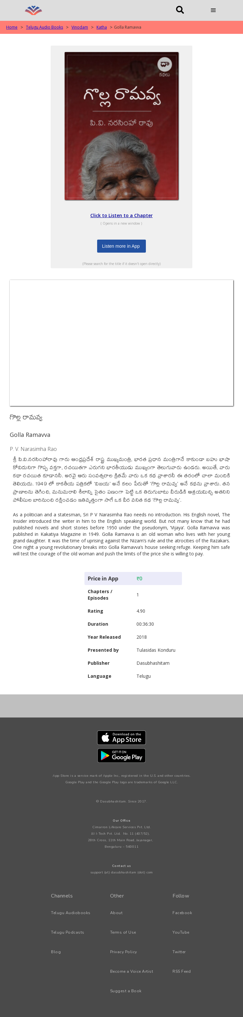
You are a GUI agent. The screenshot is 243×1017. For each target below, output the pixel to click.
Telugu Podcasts (67, 932)
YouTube (181, 932)
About (116, 912)
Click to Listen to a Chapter (121, 215)
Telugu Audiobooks (71, 912)
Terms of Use (123, 932)
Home (12, 27)
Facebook (182, 912)
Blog (56, 951)
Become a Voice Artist (131, 971)
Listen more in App (121, 246)
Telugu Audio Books (44, 27)
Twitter (179, 951)
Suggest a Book (126, 991)
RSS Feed (182, 971)
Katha (101, 27)
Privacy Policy (123, 951)
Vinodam (79, 27)
